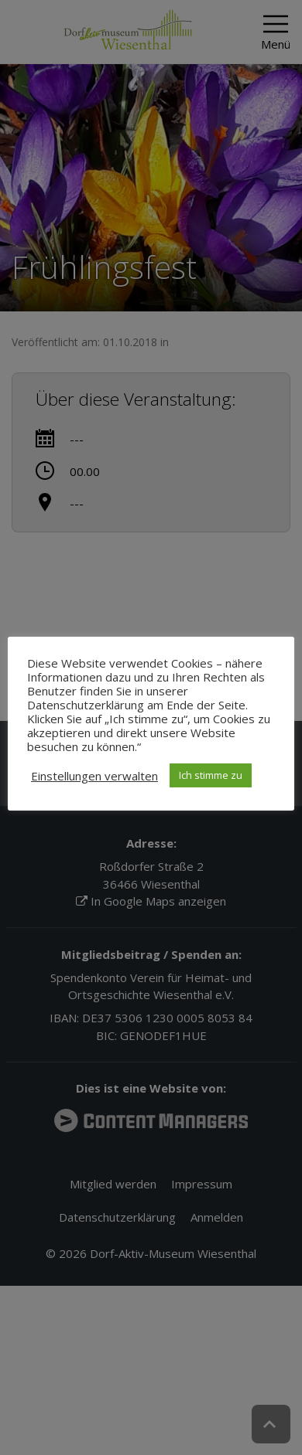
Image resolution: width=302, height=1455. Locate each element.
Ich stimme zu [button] (210, 775)
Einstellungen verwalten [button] (94, 776)
